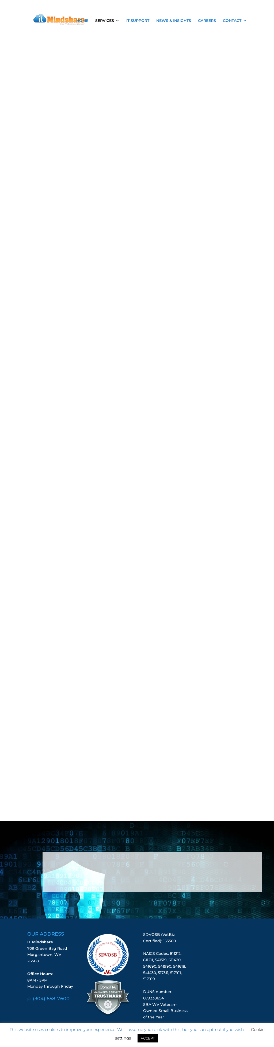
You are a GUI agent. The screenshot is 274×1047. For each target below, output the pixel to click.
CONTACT (232, 21)
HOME (82, 21)
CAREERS (207, 21)
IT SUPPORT (137, 21)
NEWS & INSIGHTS (173, 21)
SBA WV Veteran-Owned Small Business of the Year (165, 1011)
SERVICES (104, 21)
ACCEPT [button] (148, 1038)
